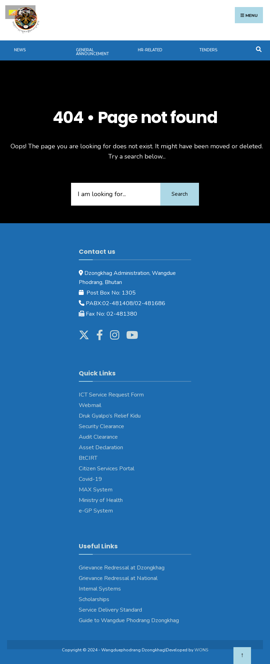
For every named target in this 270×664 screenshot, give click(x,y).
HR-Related (150, 50)
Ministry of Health (101, 500)
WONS (201, 650)
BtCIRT (88, 458)
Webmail (90, 405)
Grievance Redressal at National (118, 578)
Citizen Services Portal (106, 468)
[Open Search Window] (258, 49)
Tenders (208, 50)
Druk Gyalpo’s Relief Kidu (110, 416)
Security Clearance (101, 426)
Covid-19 (90, 479)
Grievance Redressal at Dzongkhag (122, 568)
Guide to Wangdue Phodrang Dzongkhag (129, 620)
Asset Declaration (101, 447)
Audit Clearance (98, 437)
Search (180, 194)
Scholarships (94, 599)
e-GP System (96, 511)
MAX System (95, 490)
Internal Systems (100, 589)
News (20, 50)
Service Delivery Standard (110, 610)
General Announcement (92, 52)
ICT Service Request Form (111, 395)
